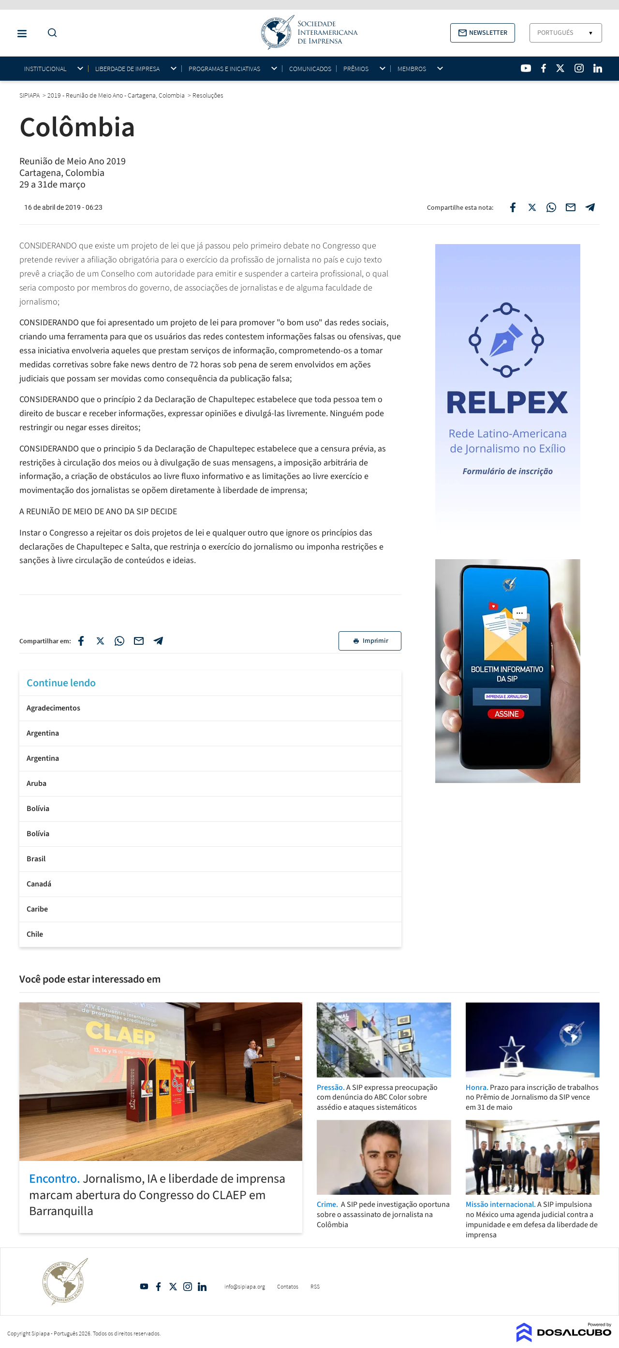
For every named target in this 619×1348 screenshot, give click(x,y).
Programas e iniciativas (224, 69)
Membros (412, 69)
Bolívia (38, 808)
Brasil (36, 859)
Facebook (158, 1286)
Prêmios (355, 69)
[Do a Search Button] (50, 33)
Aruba (36, 783)
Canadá (39, 884)
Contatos (287, 1286)
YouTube (144, 1286)
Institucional (45, 69)
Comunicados (310, 68)
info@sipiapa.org (244, 1286)
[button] (482, 33)
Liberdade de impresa (127, 69)
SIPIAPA (30, 95)
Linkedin (202, 1286)
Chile (35, 934)
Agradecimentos (53, 708)
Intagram (187, 1286)
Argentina (43, 733)
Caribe (37, 909)
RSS (315, 1286)
